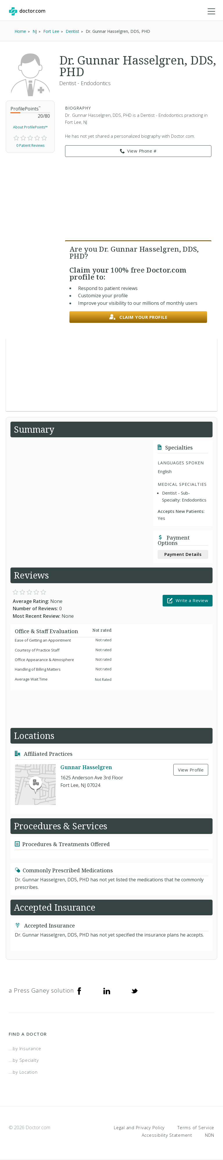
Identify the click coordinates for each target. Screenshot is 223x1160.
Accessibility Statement (167, 1135)
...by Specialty (24, 1060)
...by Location (23, 1072)
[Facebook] (79, 991)
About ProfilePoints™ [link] (30, 127)
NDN (209, 1135)
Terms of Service (195, 1128)
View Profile (191, 770)
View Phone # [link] (138, 151)
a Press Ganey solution (41, 991)
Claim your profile (138, 317)
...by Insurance (25, 1049)
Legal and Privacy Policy (139, 1128)
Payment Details (183, 554)
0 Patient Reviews (30, 145)
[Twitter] (134, 991)
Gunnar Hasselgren (86, 767)
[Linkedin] (106, 991)
